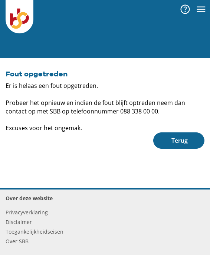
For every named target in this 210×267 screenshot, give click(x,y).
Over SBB (17, 241)
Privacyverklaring (27, 212)
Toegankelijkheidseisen (34, 231)
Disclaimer (19, 221)
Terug (179, 140)
